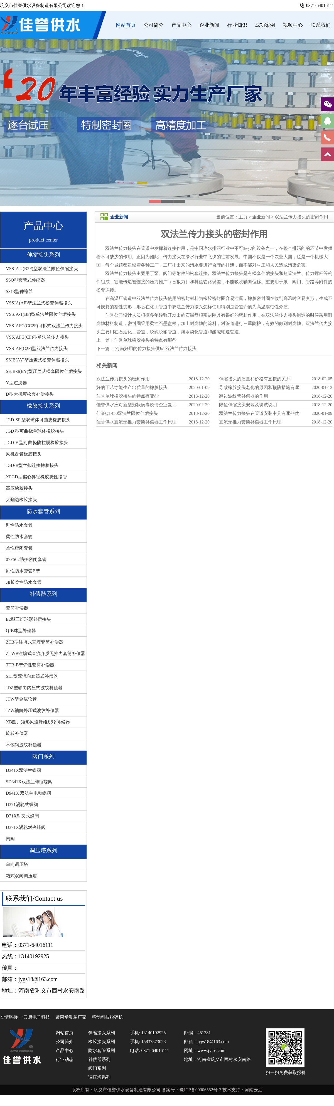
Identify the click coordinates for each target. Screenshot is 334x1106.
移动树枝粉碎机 (107, 1017)
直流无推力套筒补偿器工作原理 (250, 422)
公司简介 (154, 25)
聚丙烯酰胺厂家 (71, 1017)
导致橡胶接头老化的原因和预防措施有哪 (259, 387)
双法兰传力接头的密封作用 (301, 217)
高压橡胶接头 (19, 488)
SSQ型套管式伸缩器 (25, 280)
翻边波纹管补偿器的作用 (243, 396)
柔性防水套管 (19, 536)
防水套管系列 (43, 511)
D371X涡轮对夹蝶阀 (26, 827)
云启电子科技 (36, 1017)
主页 (243, 217)
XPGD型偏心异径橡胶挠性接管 (36, 476)
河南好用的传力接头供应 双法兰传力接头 (155, 348)
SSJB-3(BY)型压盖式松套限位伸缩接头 (44, 371)
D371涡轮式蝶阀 (22, 804)
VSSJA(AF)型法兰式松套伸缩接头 (39, 302)
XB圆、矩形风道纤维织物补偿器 (38, 722)
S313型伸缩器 (19, 291)
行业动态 (64, 1059)
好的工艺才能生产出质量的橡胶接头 (132, 387)
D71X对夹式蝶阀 (22, 816)
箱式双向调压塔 (21, 875)
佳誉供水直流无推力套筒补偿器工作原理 (136, 422)
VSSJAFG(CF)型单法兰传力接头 (37, 337)
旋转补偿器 (17, 733)
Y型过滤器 (16, 382)
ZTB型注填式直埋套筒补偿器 (34, 642)
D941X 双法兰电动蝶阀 (28, 793)
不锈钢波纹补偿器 (23, 744)
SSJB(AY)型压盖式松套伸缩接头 (37, 360)
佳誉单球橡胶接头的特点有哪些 (145, 340)
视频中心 (293, 25)
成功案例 (265, 25)
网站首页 (126, 25)
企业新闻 (209, 25)
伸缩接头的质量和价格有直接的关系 (254, 378)
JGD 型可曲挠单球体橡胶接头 (35, 431)
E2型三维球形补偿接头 (28, 619)
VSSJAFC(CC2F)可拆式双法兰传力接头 (44, 325)
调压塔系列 (43, 850)
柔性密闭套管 (19, 548)
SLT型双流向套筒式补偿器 (32, 676)
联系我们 (321, 25)
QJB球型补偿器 (21, 630)
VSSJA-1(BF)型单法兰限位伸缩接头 (41, 314)
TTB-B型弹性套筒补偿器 (30, 664)
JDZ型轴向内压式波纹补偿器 (34, 687)
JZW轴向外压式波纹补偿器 (32, 710)
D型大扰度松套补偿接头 (30, 394)
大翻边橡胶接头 (21, 499)
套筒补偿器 (17, 607)
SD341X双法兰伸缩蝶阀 (29, 781)
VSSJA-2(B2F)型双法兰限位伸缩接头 (42, 268)
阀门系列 (43, 756)
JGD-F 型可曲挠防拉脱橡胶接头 (37, 442)
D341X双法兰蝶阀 (23, 770)
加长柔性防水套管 (23, 582)
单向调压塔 (17, 864)
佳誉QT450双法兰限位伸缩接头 (127, 413)
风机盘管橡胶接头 (23, 454)
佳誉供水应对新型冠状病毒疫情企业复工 (136, 404)
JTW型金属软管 (21, 699)
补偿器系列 (43, 594)
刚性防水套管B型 (23, 570)
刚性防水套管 (19, 525)
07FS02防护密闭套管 (26, 559)
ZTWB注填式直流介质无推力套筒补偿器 (45, 653)
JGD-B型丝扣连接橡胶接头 (32, 465)
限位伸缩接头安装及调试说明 (248, 404)
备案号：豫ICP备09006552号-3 (192, 1089)
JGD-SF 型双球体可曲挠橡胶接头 (38, 419)
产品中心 (181, 25)
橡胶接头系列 (43, 406)
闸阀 (10, 838)
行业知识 (237, 25)
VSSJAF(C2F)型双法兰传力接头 (37, 348)
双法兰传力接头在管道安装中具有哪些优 (259, 413)
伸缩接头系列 (43, 255)
